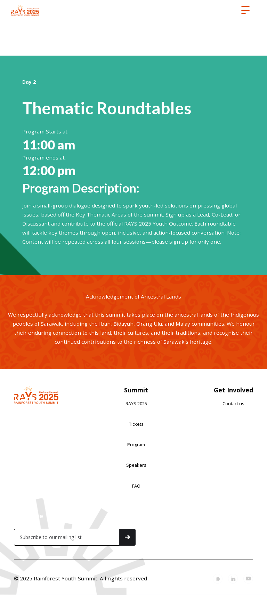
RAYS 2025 (136, 403)
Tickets (136, 424)
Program (136, 444)
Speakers (136, 465)
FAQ (136, 486)
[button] (245, 10)
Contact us (233, 403)
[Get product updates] (66, 537)
